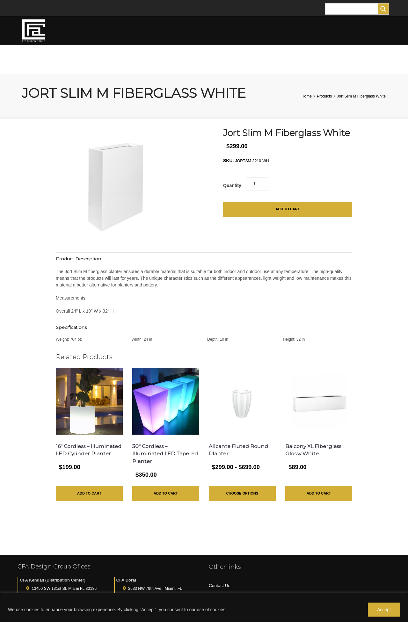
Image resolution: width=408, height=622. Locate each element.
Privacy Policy (223, 565)
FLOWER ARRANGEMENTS (106, 59)
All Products (221, 586)
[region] (204, 607)
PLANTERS (212, 59)
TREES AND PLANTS (167, 59)
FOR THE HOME (290, 59)
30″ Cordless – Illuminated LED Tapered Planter (155, 454)
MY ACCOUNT (337, 59)
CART (376, 59)
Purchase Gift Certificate (233, 576)
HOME (59, 59)
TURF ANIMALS (248, 59)
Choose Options (242, 495)
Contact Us (220, 555)
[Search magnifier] (383, 9)
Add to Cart (287, 210)
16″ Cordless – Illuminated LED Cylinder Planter (78, 454)
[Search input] (353, 9)
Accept (384, 609)
